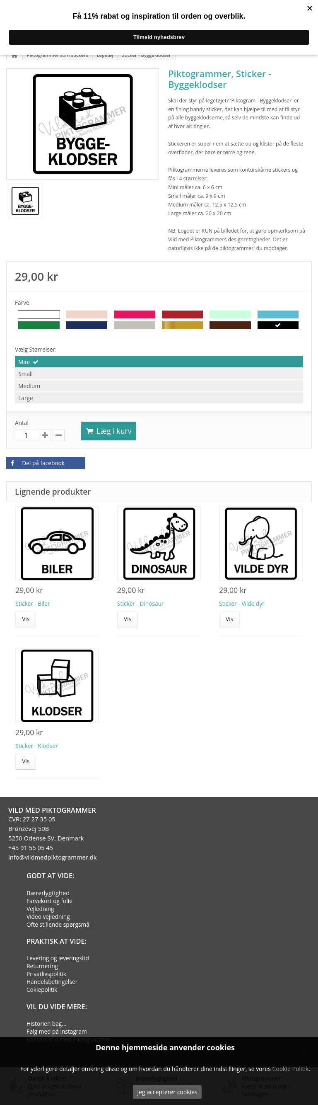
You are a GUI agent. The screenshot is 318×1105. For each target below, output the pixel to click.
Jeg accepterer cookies (167, 1092)
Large (25, 398)
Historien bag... (46, 1023)
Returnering (42, 966)
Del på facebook (36, 463)
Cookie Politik (290, 1069)
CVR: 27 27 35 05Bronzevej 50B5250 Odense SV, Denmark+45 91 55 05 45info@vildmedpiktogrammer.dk (52, 838)
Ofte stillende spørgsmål (58, 924)
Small (25, 374)
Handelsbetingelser (51, 982)
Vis (25, 619)
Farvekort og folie (49, 901)
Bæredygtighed (48, 893)
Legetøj (105, 55)
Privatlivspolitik (46, 974)
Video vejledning (48, 916)
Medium (29, 386)
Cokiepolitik (41, 989)
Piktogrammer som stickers (57, 55)
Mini (24, 362)
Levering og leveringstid (57, 958)
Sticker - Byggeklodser (146, 55)
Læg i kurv (108, 431)
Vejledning (40, 909)
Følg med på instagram (56, 1031)
